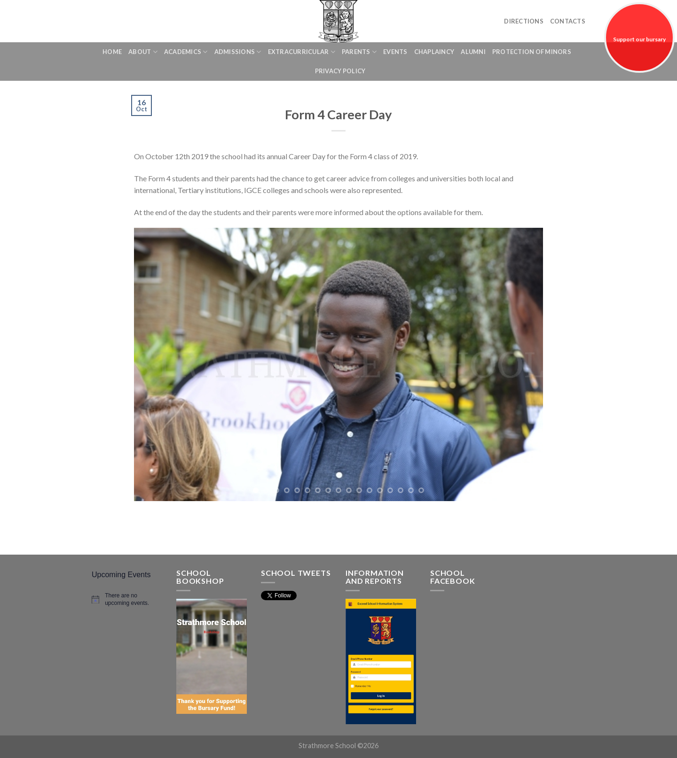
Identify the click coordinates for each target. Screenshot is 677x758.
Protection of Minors (531, 51)
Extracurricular (301, 51)
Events (395, 51)
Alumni (473, 51)
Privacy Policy (340, 71)
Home (112, 51)
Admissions (237, 51)
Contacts (567, 21)
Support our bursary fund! (639, 54)
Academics (186, 51)
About (142, 51)
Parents (359, 51)
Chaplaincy (434, 51)
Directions (523, 21)
